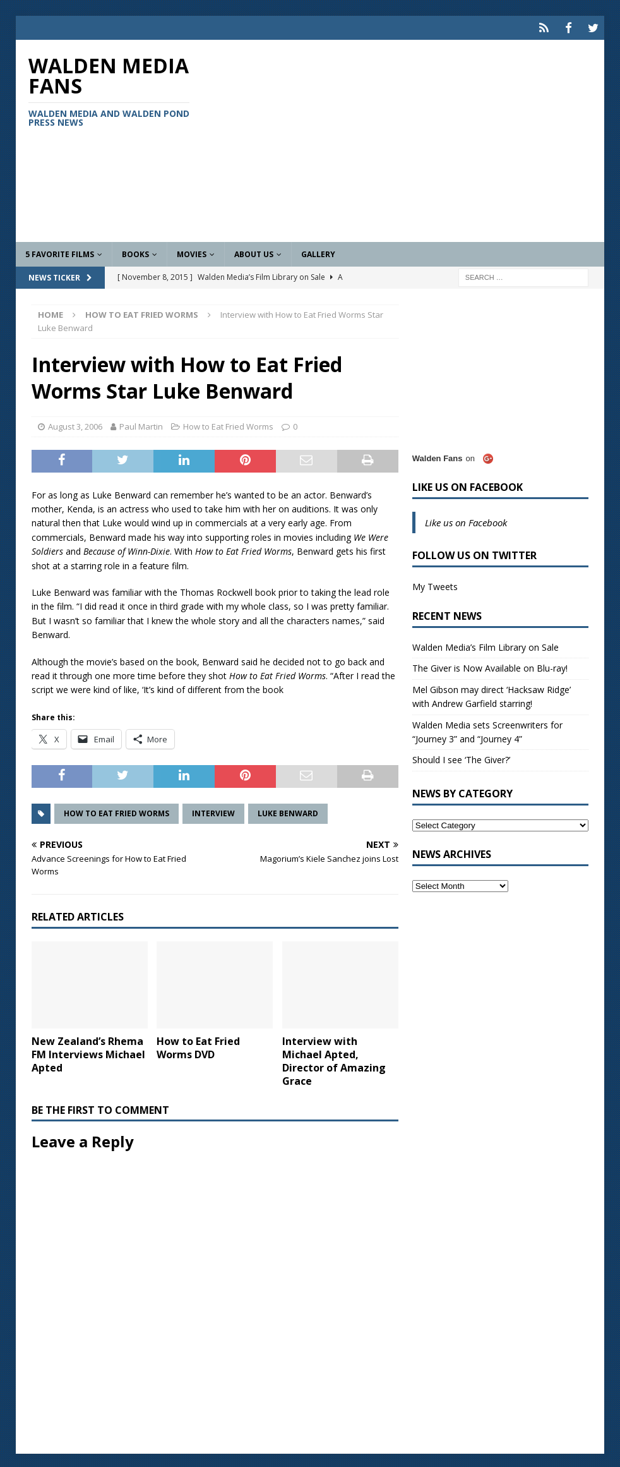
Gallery (318, 252)
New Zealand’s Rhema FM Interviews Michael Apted (88, 1052)
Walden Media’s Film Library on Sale (485, 645)
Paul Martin (141, 424)
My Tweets (435, 585)
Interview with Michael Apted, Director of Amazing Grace (334, 1058)
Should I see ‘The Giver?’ (461, 758)
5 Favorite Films (59, 252)
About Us (253, 252)
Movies (191, 252)
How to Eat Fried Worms (228, 424)
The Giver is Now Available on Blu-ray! (490, 666)
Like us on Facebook (467, 485)
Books (135, 252)
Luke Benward (288, 811)
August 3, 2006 (75, 424)
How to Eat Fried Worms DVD (198, 1046)
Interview (213, 811)
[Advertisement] (404, 139)
